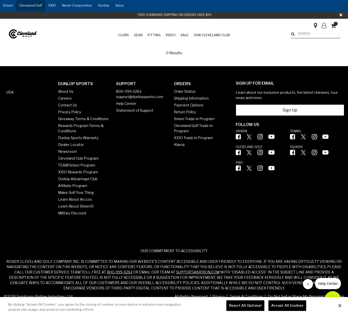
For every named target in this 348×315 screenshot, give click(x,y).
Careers (65, 98)
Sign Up (290, 110)
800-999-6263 (128, 91)
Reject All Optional (245, 305)
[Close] (341, 15)
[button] (8, 5)
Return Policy (185, 112)
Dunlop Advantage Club (78, 179)
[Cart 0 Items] (335, 26)
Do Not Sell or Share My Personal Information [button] (306, 296)
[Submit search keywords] (293, 34)
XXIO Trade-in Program (193, 138)
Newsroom (67, 151)
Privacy (218, 296)
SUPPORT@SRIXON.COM (197, 272)
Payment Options (189, 105)
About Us (66, 91)
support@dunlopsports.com (139, 97)
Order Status (185, 91)
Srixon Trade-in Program (194, 119)
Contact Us (67, 105)
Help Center (126, 103)
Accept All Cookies (287, 305)
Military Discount (72, 213)
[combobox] (315, 33)
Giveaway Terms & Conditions (83, 119)
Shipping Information (191, 98)
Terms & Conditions (246, 296)
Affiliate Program (72, 185)
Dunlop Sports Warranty (78, 138)
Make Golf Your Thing (76, 192)
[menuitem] (123, 35)
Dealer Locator (71, 144)
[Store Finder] (313, 24)
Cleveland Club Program (78, 158)
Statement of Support (134, 110)
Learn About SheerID (76, 206)
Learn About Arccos (75, 199)
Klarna (179, 144)
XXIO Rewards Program (78, 172)
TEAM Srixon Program (76, 165)
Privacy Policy (69, 112)
